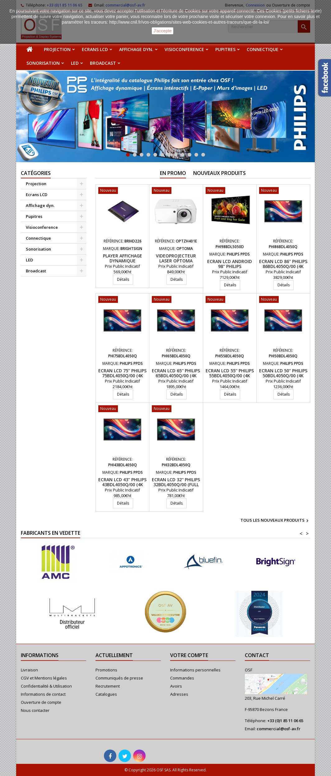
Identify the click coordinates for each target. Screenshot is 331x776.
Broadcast (103, 63)
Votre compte (189, 655)
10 (189, 155)
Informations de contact (43, 694)
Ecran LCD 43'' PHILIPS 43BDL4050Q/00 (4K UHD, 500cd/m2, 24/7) (122, 484)
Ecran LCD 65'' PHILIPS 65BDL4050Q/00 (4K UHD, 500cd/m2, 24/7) (176, 375)
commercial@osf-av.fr (279, 728)
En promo (173, 173)
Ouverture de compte (41, 702)
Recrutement (108, 686)
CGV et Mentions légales (44, 678)
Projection (57, 49)
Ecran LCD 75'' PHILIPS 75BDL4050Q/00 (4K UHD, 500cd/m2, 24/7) (122, 375)
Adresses (179, 694)
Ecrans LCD (95, 49)
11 (196, 155)
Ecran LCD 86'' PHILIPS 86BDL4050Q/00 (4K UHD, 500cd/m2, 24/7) (283, 266)
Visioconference (184, 49)
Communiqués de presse (119, 678)
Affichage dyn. (136, 49)
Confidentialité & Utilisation (46, 686)
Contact (257, 655)
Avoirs (176, 686)
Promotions (106, 670)
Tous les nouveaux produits (275, 521)
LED (75, 63)
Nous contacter (35, 710)
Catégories (36, 173)
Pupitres (225, 49)
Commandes (182, 678)
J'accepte (162, 30)
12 (203, 155)
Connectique (262, 49)
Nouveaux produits (219, 173)
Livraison (29, 670)
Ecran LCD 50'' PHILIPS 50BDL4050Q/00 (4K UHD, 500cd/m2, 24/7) (283, 375)
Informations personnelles (195, 670)
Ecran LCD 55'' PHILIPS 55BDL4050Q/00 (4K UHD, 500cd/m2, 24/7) (230, 375)
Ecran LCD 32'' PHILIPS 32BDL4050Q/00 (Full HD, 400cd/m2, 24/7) (176, 484)
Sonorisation (43, 63)
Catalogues (106, 694)
